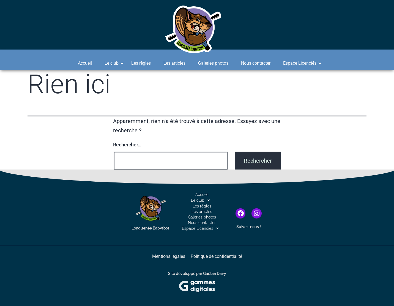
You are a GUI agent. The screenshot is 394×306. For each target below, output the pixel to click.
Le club (113, 63)
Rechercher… (127, 144)
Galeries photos (213, 63)
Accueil (85, 63)
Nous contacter (255, 63)
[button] (202, 200)
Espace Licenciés (301, 63)
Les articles (174, 63)
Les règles (141, 63)
